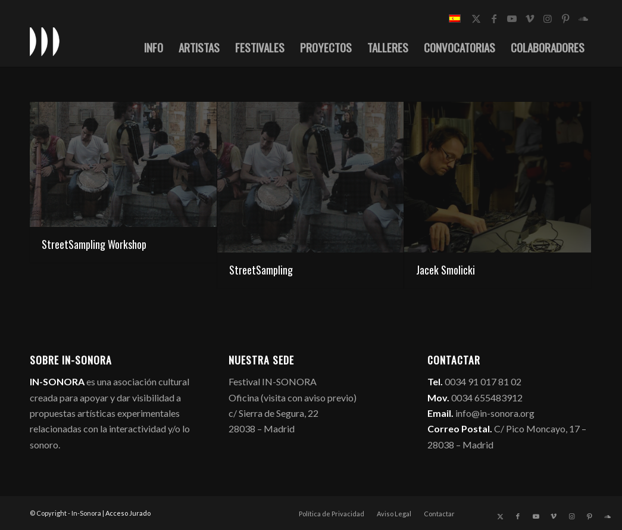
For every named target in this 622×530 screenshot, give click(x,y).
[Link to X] (476, 18)
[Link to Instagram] (548, 18)
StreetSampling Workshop (94, 244)
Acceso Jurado (128, 513)
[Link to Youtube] (512, 18)
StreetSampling (261, 270)
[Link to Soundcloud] (583, 18)
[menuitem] (153, 47)
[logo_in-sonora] (45, 41)
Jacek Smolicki (445, 270)
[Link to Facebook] (494, 18)
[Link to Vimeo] (530, 18)
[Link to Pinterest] (565, 18)
